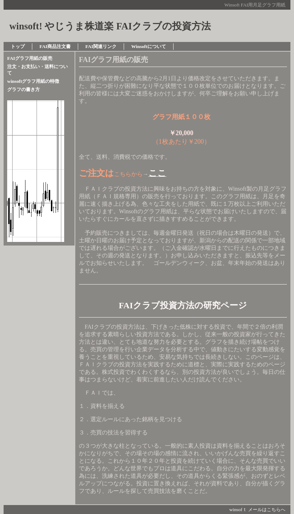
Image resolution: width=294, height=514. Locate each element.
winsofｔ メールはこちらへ (257, 509)
